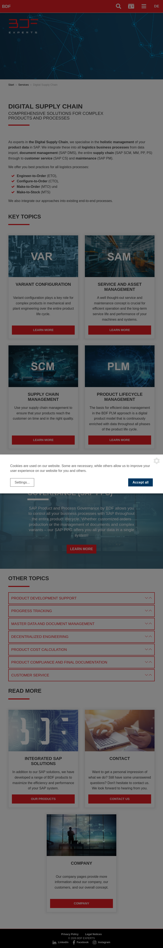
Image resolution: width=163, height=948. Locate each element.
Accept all (140, 482)
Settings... (22, 482)
